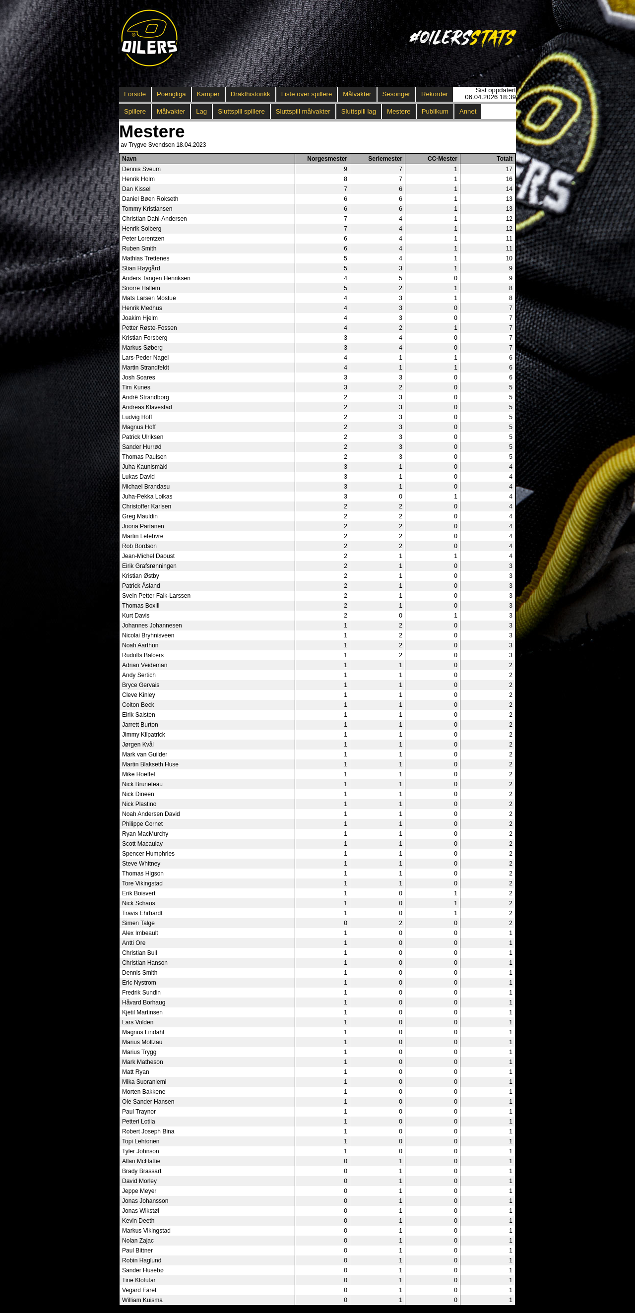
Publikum (435, 111)
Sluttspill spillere (241, 111)
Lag (201, 111)
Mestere (399, 111)
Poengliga (171, 94)
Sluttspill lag (358, 111)
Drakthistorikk (250, 94)
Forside (135, 94)
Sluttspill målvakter (303, 111)
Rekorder (434, 94)
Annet (467, 111)
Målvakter (357, 94)
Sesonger (396, 94)
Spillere (135, 111)
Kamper (208, 94)
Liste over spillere (306, 94)
